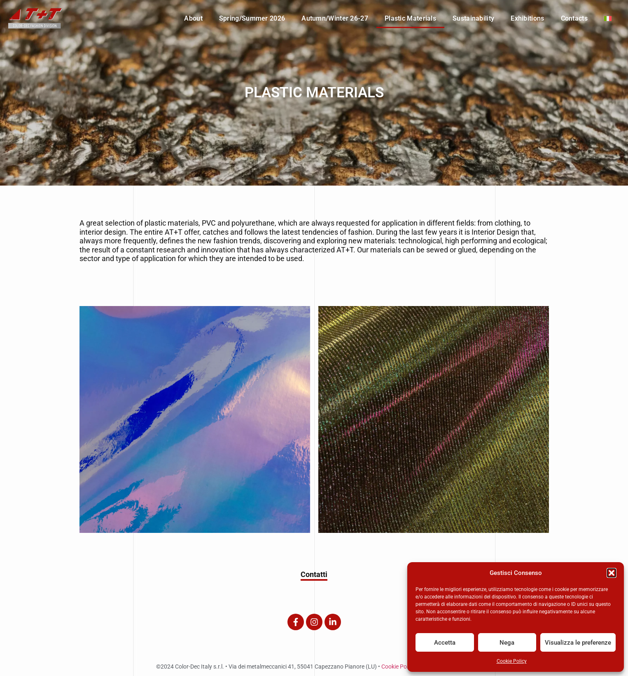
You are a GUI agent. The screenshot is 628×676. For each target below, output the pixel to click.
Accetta (444, 642)
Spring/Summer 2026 (252, 18)
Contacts (574, 18)
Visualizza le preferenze (578, 642)
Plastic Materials (410, 18)
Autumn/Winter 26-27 (334, 18)
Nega (507, 642)
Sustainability (473, 18)
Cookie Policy (512, 661)
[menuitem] (608, 18)
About (193, 18)
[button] (611, 573)
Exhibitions (527, 18)
